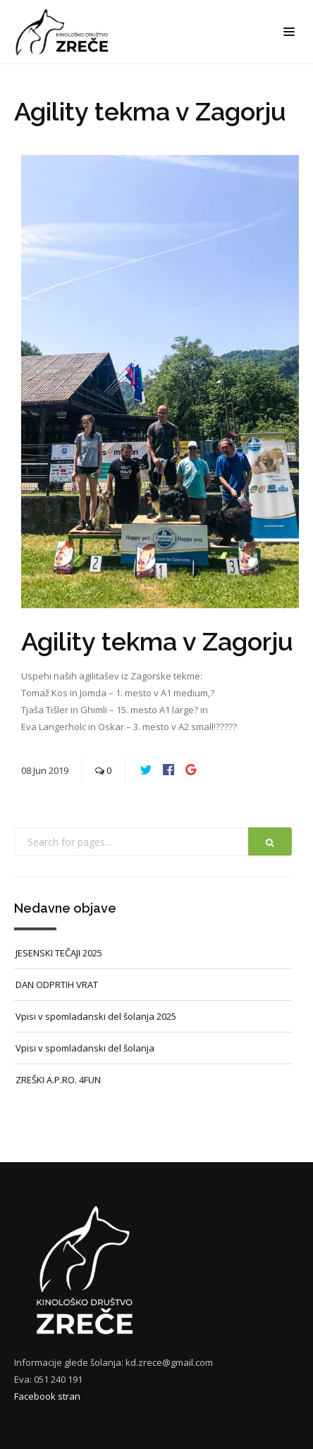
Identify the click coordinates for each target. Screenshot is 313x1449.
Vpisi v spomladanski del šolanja (85, 1048)
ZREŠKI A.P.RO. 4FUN (58, 1079)
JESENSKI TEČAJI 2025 (59, 953)
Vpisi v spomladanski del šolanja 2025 (96, 1016)
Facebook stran (47, 1396)
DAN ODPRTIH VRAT (57, 984)
